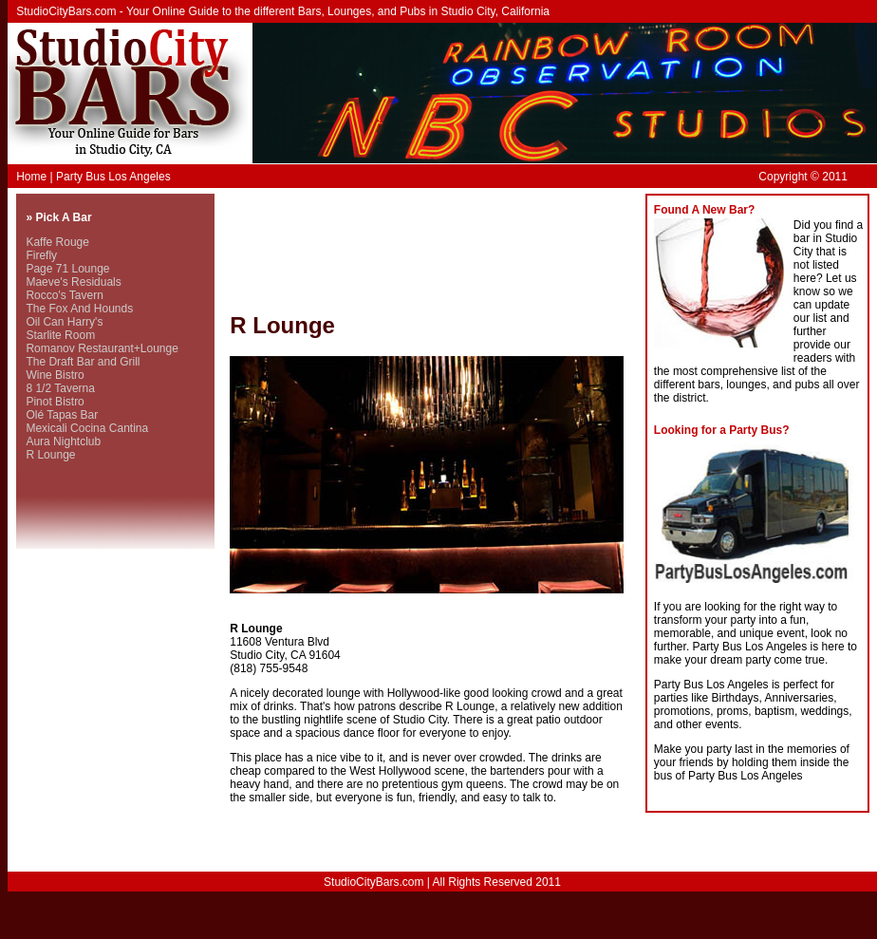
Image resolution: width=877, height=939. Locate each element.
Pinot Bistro (55, 401)
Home (31, 176)
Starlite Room (60, 335)
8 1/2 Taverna (60, 388)
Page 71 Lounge (67, 268)
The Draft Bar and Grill (83, 361)
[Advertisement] (312, 253)
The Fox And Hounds (79, 308)
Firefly (41, 255)
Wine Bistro (55, 375)
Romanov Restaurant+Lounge (101, 348)
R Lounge (50, 454)
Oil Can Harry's (64, 322)
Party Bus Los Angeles (113, 176)
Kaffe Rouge (57, 242)
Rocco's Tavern (64, 295)
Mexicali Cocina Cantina (87, 428)
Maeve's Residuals (73, 282)
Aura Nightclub (63, 441)
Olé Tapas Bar (62, 415)
